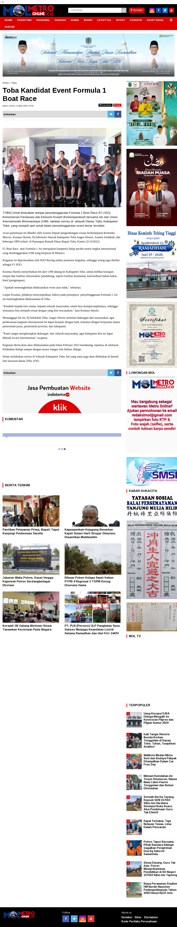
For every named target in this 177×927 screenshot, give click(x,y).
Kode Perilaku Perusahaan (139, 921)
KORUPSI (136, 20)
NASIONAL (43, 20)
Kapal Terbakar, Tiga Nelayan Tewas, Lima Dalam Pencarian (157, 824)
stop (117, 105)
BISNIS (88, 20)
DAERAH (60, 20)
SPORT (120, 20)
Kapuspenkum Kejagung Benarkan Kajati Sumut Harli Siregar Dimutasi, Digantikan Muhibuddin (90, 533)
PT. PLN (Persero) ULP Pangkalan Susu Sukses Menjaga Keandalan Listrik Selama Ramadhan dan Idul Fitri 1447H (92, 629)
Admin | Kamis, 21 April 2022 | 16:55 (18, 106)
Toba (14, 83)
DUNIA (75, 20)
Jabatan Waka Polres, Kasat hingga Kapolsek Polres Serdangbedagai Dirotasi (28, 581)
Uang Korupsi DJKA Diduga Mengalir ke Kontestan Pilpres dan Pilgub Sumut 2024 (159, 718)
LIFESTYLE (104, 20)
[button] (171, 18)
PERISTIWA (24, 20)
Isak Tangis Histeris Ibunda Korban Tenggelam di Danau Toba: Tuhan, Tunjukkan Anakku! (160, 740)
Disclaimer (151, 917)
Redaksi (126, 917)
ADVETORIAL (155, 20)
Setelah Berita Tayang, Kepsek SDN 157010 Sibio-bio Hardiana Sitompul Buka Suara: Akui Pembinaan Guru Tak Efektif (159, 804)
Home (6, 83)
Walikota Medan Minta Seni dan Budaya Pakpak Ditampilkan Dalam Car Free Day (160, 760)
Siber (138, 917)
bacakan (105, 105)
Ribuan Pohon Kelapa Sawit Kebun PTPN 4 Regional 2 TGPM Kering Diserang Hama (89, 581)
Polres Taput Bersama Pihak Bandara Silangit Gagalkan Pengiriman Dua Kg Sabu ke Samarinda (159, 848)
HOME (9, 20)
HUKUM (9, 26)
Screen (137, 10)
